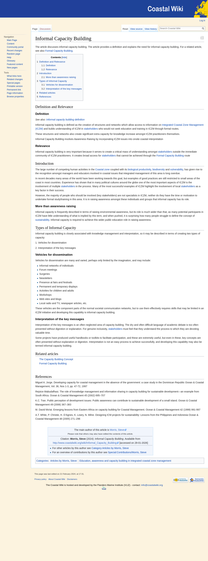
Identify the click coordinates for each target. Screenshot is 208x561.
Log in (202, 20)
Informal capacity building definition (65, 119)
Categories (42, 460)
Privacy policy (40, 479)
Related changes (15, 79)
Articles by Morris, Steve (63, 460)
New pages (12, 67)
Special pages (13, 83)
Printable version (15, 86)
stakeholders (91, 128)
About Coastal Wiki (57, 479)
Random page (13, 54)
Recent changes (14, 50)
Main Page (12, 40)
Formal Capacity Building (59, 50)
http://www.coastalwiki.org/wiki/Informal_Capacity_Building (85, 442)
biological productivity (139, 169)
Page (34, 29)
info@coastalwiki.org (152, 485)
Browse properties (15, 96)
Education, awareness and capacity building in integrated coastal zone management (125, 460)
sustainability (42, 219)
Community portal (15, 47)
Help (9, 57)
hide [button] (64, 57)
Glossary (11, 61)
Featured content (15, 64)
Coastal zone (102, 169)
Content (10, 43)
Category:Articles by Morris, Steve (110, 448)
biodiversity (158, 169)
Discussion (45, 29)
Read (125, 29)
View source (136, 29)
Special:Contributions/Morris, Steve (127, 452)
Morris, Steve (117, 429)
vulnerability (176, 169)
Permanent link (14, 89)
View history (151, 29)
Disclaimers (72, 479)
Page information (15, 93)
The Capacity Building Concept (56, 359)
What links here (14, 76)
